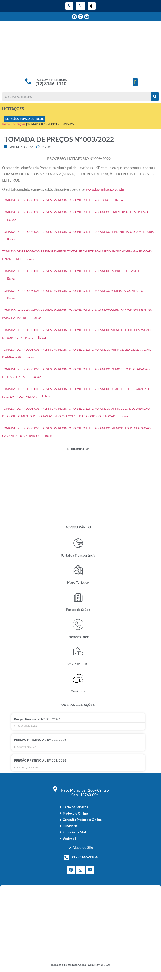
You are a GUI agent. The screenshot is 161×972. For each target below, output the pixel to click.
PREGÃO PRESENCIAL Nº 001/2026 (40, 760)
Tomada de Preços (32, 118)
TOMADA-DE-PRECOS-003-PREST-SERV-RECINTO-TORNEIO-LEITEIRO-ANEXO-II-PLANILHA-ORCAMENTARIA (78, 231)
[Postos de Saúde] (78, 597)
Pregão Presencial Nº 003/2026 (37, 719)
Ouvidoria (78, 691)
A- (69, 6)
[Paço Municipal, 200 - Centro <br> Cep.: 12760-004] (55, 789)
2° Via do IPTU (78, 664)
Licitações (12, 118)
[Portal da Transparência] (78, 543)
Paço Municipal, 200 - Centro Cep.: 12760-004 (85, 792)
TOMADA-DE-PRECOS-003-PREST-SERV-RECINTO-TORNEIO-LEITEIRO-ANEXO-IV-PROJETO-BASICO (71, 271)
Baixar (119, 200)
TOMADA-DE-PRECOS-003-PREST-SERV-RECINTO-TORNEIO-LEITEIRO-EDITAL (56, 200)
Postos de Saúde (78, 609)
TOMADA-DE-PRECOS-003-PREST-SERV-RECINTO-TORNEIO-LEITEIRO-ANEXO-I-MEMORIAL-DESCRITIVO (75, 212)
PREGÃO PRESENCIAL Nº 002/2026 (40, 740)
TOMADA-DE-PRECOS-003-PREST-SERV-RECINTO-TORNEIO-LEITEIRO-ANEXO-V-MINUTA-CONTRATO (72, 290)
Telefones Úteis (78, 637)
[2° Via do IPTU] (78, 651)
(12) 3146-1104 (85, 857)
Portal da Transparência (78, 555)
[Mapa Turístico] (78, 570)
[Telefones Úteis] (78, 624)
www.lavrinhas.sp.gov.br (105, 189)
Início (6, 124)
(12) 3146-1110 (51, 83)
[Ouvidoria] (78, 678)
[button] (135, 82)
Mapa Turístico (78, 582)
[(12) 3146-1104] (66, 857)
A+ (80, 6)
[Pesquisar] (155, 96)
